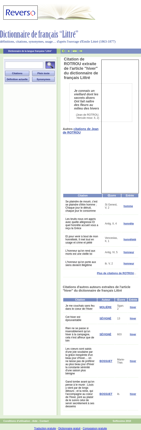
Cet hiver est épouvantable (73, 318)
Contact (44, 421)
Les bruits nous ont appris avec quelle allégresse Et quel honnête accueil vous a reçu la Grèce (81, 223)
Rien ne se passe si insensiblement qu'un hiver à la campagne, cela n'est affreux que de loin (79, 334)
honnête (129, 223)
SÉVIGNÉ (105, 318)
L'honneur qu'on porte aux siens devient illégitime (80, 263)
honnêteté (130, 239)
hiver (133, 307)
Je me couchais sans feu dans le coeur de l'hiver (80, 307)
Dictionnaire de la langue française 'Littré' (30, 51)
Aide (34, 421)
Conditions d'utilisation (16, 421)
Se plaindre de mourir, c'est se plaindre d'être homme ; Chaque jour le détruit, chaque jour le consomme (81, 206)
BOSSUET (106, 361)
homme (128, 206)
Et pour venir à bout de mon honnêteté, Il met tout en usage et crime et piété (81, 239)
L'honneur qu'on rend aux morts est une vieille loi (80, 252)
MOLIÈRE (106, 307)
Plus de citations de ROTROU (115, 273)
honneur (129, 252)
